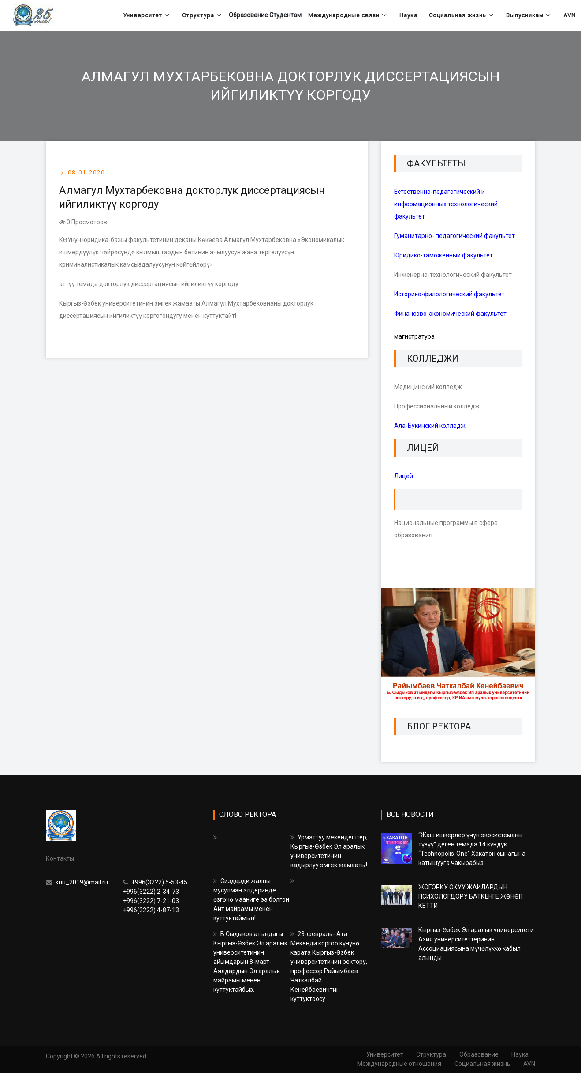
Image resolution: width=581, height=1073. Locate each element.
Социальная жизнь (482, 1063)
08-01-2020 (86, 172)
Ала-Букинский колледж (430, 425)
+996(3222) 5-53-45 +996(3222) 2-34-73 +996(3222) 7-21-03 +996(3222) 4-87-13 (155, 896)
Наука (520, 1054)
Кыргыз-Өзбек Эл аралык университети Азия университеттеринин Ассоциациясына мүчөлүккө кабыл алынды (476, 943)
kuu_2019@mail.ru (77, 882)
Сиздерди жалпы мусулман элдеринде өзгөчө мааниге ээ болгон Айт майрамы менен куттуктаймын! (251, 899)
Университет (383, 1054)
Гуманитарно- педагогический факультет (454, 235)
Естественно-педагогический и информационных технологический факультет (446, 204)
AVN (529, 1063)
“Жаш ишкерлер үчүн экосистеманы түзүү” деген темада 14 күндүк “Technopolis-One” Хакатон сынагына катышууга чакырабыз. (471, 848)
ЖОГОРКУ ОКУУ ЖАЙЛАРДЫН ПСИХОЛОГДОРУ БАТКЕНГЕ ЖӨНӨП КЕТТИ (470, 896)
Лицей (403, 476)
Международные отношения (399, 1063)
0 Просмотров (83, 222)
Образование (478, 1054)
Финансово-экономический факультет (450, 313)
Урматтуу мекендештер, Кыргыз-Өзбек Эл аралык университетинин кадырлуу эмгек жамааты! (329, 851)
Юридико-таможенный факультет (443, 255)
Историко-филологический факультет (449, 294)
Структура (431, 1054)
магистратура (414, 336)
